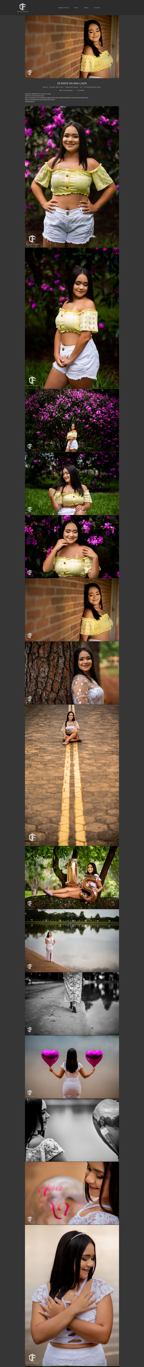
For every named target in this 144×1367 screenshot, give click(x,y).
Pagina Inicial (63, 7)
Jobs (76, 7)
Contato (97, 7)
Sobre (86, 7)
